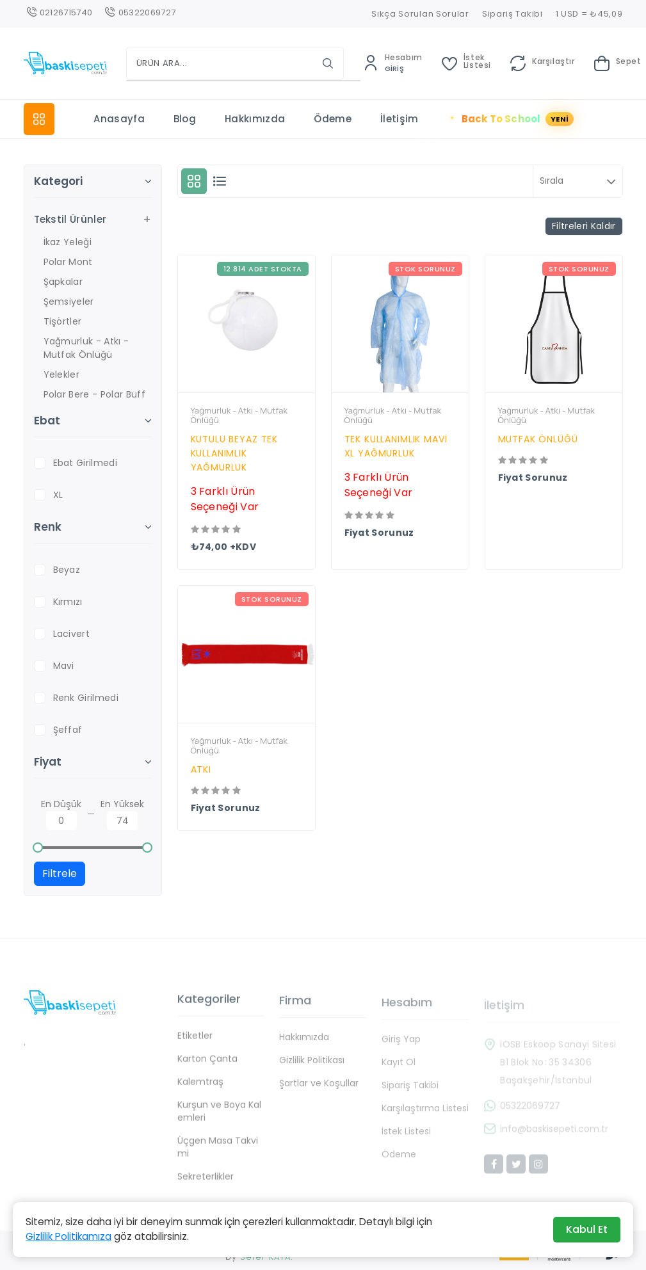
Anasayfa (119, 118)
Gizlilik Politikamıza (68, 1236)
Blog (185, 118)
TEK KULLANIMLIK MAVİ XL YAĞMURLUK (396, 446)
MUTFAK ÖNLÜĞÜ (538, 439)
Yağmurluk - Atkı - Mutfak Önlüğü (86, 348)
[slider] (38, 847)
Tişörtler (63, 321)
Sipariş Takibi (512, 14)
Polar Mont (68, 261)
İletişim (399, 118)
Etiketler (195, 1045)
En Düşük (61, 814)
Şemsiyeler (69, 301)
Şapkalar (63, 281)
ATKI (201, 769)
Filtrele (59, 873)
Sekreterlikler (205, 1186)
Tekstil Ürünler (70, 219)
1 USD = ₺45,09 (589, 14)
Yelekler (62, 374)
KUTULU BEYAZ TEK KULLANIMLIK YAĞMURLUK (235, 453)
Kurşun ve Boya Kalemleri (219, 1121)
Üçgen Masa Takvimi (217, 1157)
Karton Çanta (207, 1068)
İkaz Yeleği (68, 242)
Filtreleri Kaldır (583, 226)
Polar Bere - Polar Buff (94, 394)
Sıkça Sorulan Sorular (420, 14)
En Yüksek (122, 814)
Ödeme (332, 118)
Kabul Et (587, 1229)
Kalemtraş (200, 1091)
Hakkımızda (255, 118)
